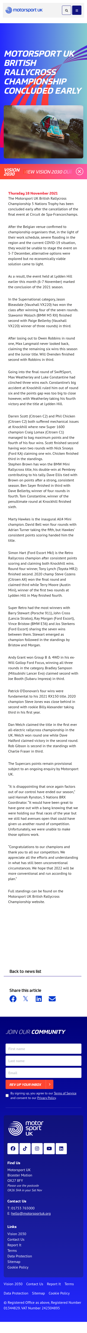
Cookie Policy (17, 1267)
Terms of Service (65, 1093)
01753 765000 (23, 1208)
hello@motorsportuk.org (31, 1213)
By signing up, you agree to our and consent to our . (43, 1095)
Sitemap (13, 1261)
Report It (14, 1245)
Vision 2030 (16, 1233)
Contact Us (15, 1239)
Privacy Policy (46, 1098)
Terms (12, 1250)
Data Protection (19, 1256)
